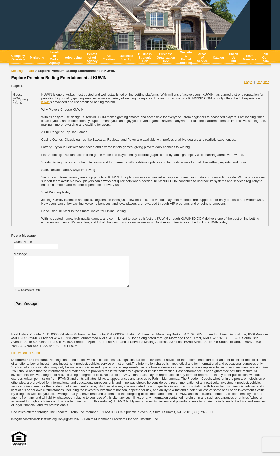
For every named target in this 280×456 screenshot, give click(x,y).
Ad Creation (109, 57)
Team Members (249, 57)
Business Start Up (126, 57)
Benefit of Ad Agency (92, 57)
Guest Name (23, 242)
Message (20, 254)
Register (263, 82)
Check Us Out (233, 57)
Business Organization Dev (166, 57)
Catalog (218, 57)
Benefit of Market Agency (54, 58)
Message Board (22, 71)
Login (248, 82)
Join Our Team (265, 57)
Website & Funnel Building (186, 58)
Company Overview (18, 57)
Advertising (73, 57)
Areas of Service (202, 57)
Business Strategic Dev (145, 57)
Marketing (37, 57)
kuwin (45, 102)
